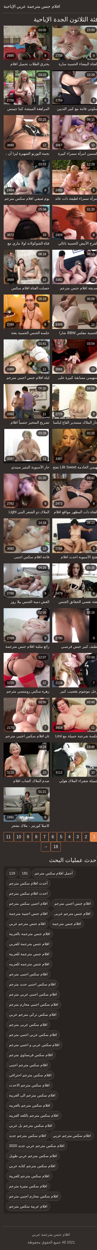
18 (53, 846)
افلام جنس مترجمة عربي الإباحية (29, 6)
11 (6, 837)
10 (16, 837)
